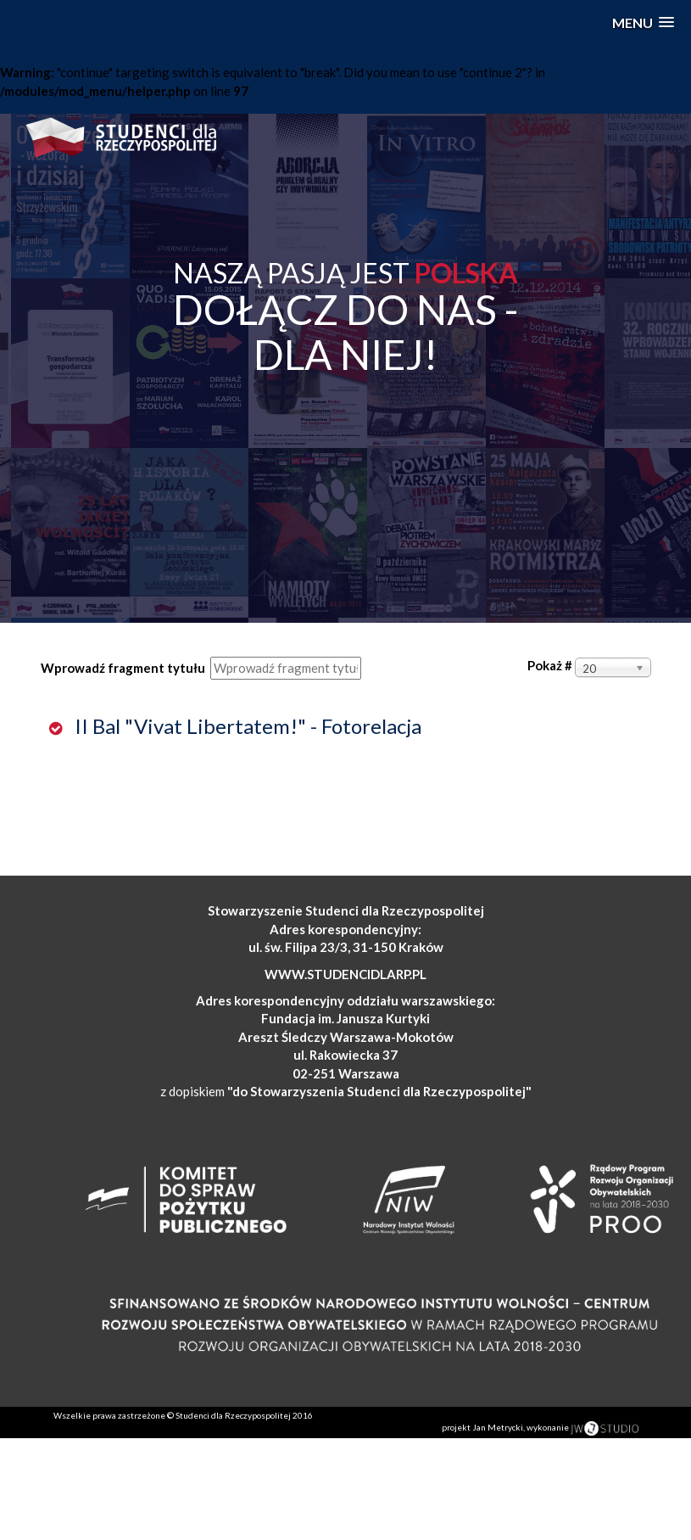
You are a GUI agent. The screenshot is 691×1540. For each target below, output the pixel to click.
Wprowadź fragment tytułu (124, 667)
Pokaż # (549, 665)
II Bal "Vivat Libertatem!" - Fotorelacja (245, 726)
